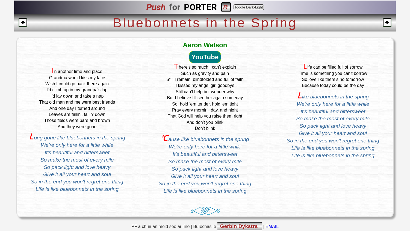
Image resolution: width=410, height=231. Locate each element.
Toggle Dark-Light (248, 7)
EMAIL (272, 226)
